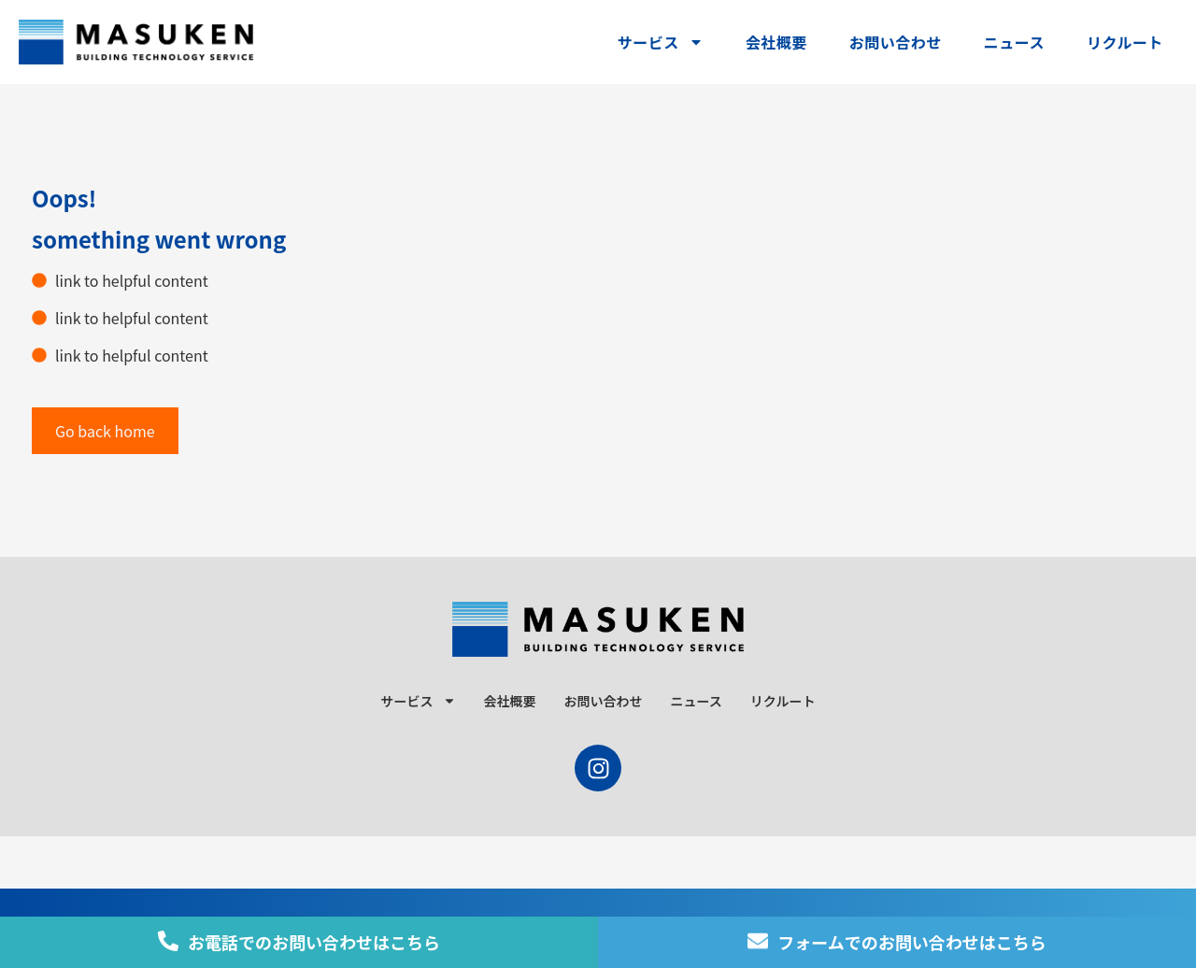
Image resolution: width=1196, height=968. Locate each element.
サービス (661, 42)
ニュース (1014, 42)
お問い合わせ (895, 42)
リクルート (1125, 42)
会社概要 (776, 42)
